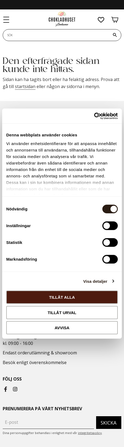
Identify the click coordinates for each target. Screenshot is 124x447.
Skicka (108, 422)
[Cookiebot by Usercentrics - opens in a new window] (94, 115)
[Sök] (115, 35)
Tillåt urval (62, 312)
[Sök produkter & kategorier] (56, 35)
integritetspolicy (90, 433)
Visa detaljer (95, 281)
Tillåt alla (62, 297)
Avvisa (62, 327)
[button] (6, 20)
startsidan (25, 86)
